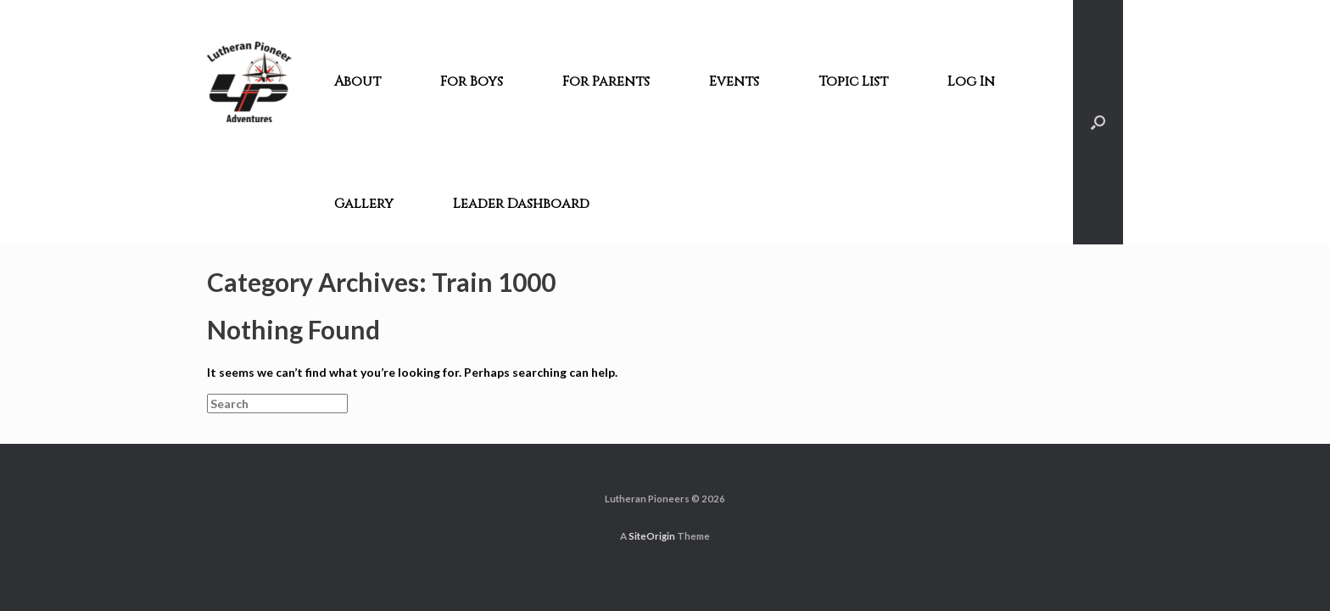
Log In (971, 81)
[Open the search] (1098, 122)
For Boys (471, 81)
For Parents (606, 81)
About (357, 81)
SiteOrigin (652, 535)
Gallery (364, 203)
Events (734, 81)
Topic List (853, 81)
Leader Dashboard (521, 203)
